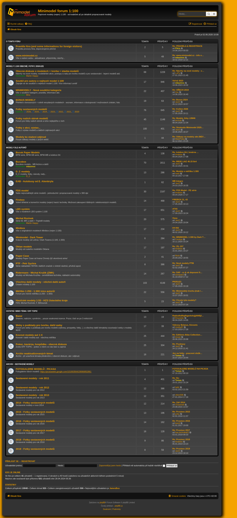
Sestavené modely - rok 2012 (32, 387)
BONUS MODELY (26, 100)
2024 (43, 112)
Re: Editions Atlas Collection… (187, 335)
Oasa (174, 218)
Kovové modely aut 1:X (29, 335)
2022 (59, 112)
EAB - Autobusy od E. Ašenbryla (34, 181)
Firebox (20, 199)
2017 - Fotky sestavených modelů (35, 430)
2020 (75, 112)
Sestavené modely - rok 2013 (32, 395)
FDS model (22, 190)
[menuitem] (28, 24)
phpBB (102, 503)
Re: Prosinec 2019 (181, 449)
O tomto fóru (13, 42)
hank (177, 173)
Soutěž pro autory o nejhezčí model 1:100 (40, 81)
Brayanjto (179, 318)
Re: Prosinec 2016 (181, 421)
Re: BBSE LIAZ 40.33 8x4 (184, 161)
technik (178, 120)
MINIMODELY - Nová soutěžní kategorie (38, 90)
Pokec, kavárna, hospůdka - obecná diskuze (41, 344)
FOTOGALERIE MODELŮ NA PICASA (190, 369)
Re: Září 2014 (178, 402)
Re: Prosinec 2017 (181, 430)
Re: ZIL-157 (177, 246)
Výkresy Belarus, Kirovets (185, 325)
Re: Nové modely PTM (183, 263)
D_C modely (23, 171)
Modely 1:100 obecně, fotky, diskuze (25, 66)
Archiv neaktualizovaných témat (34, 353)
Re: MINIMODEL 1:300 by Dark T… (189, 237)
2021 (67, 112)
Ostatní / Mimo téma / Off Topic (22, 311)
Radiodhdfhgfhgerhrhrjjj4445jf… (188, 316)
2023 (51, 112)
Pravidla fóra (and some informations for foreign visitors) (49, 46)
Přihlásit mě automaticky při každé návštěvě (144, 465)
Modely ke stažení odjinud (31, 137)
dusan (178, 337)
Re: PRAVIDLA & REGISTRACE (187, 46)
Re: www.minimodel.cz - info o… (188, 55)
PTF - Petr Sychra (26, 263)
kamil (177, 423)
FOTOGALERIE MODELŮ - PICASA (36, 369)
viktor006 (179, 395)
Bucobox (21, 161)
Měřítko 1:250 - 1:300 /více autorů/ (35, 291)
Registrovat (28, 461)
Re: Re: (176, 378)
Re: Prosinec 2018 (181, 439)
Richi (177, 255)
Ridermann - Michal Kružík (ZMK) (35, 272)
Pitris (177, 48)
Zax (176, 92)
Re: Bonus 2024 (180, 100)
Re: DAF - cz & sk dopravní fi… (187, 272)
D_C (28, 176)
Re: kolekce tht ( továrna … (185, 152)
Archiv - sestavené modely (20, 364)
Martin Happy (32, 76)
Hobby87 (179, 327)
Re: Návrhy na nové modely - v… (188, 71)
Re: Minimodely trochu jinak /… (187, 291)
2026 (27, 112)
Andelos (179, 154)
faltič (177, 387)
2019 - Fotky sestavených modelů (35, 449)
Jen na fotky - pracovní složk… (187, 353)
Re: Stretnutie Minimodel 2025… (187, 127)
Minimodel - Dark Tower (29, 237)
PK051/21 (176, 282)
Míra (28, 95)
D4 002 (175, 228)
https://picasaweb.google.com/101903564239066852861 (65, 371)
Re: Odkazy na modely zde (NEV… (189, 137)
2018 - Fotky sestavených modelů (35, 439)
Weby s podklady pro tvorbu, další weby (39, 325)
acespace (179, 275)
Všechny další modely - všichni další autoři (41, 282)
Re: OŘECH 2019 (180, 90)
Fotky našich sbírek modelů (32, 118)
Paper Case (22, 255)
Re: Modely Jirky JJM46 (183, 118)
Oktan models (24, 246)
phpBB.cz (119, 506)
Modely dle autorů (16, 148)
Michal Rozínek (24, 218)
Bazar (19, 316)
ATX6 (174, 209)
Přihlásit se (12, 461)
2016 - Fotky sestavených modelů (35, 421)
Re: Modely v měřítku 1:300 (185, 171)
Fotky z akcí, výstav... (28, 127)
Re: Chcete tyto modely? (184, 300)
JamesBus (114, 488)
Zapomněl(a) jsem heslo (110, 465)
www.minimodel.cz (26, 55)
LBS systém (23, 209)
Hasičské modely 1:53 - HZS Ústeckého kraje (42, 300)
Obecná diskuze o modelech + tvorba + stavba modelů (47, 71)
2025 (35, 112)
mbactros (179, 57)
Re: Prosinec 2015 (181, 412)
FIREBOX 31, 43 (180, 199)
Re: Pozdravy (178, 344)
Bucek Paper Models (28, 152)
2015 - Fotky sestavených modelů (35, 412)
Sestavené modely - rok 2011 (32, 378)
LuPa (177, 73)
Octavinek (179, 405)
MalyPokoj (180, 139)
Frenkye (179, 239)
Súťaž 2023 (177, 81)
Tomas (178, 355)
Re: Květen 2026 (180, 109)
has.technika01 (182, 432)
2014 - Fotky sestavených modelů (35, 402)
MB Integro (177, 181)
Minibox (20, 228)
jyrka (177, 414)
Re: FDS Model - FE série (184, 190)
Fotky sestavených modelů (31, 109)
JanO (177, 102)
